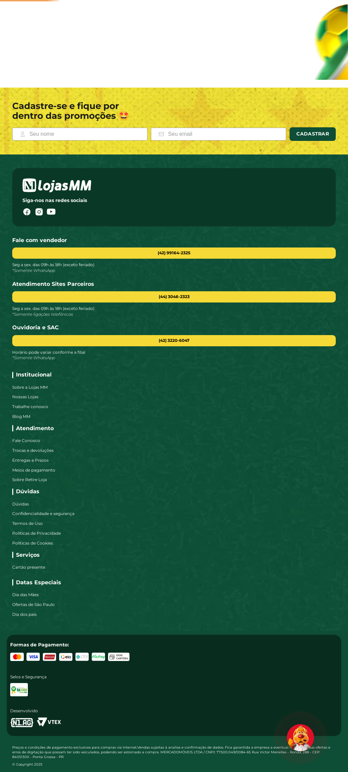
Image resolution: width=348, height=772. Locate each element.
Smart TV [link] (129, 70)
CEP (188, 74)
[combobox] (124, 37)
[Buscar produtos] (96, 36)
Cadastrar (312, 154)
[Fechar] (268, 55)
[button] (174, 317)
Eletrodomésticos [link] (165, 70)
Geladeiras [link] (313, 70)
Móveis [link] (105, 70)
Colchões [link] (282, 70)
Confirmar (251, 86)
